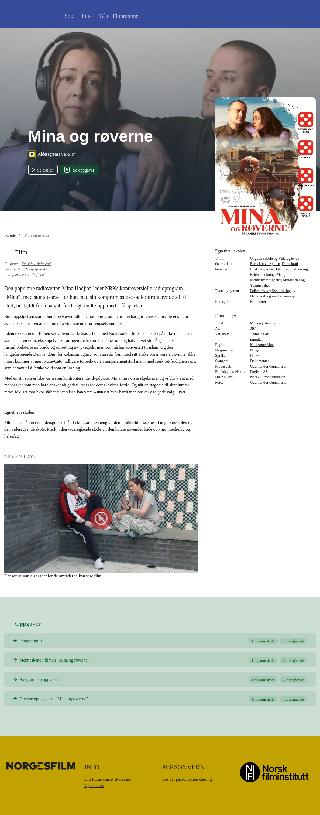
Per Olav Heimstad (36, 264)
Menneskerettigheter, (266, 280)
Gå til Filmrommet (119, 16)
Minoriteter (291, 280)
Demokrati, (290, 264)
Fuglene (38, 275)
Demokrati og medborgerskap (272, 296)
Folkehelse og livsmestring (270, 291)
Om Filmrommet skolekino (107, 779)
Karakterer (258, 302)
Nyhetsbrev (94, 785)
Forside (10, 235)
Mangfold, (285, 275)
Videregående (288, 258)
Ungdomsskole (261, 258)
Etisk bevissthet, (262, 269)
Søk (69, 16)
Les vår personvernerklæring (187, 779)
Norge (255, 350)
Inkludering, (299, 269)
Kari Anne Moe (262, 345)
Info (86, 16)
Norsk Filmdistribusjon (267, 377)
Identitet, (282, 269)
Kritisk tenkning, (263, 275)
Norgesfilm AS (36, 269)
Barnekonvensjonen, (265, 264)
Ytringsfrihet (260, 285)
